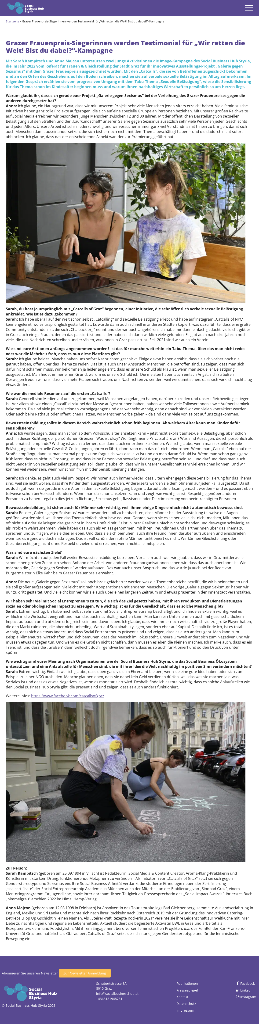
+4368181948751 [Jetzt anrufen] (109, 998)
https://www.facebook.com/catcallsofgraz (67, 695)
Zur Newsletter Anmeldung (84, 973)
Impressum (185, 1010)
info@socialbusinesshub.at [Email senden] (117, 993)
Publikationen (187, 983)
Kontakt (182, 997)
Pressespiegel (187, 990)
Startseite (12, 21)
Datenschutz (186, 1003)
